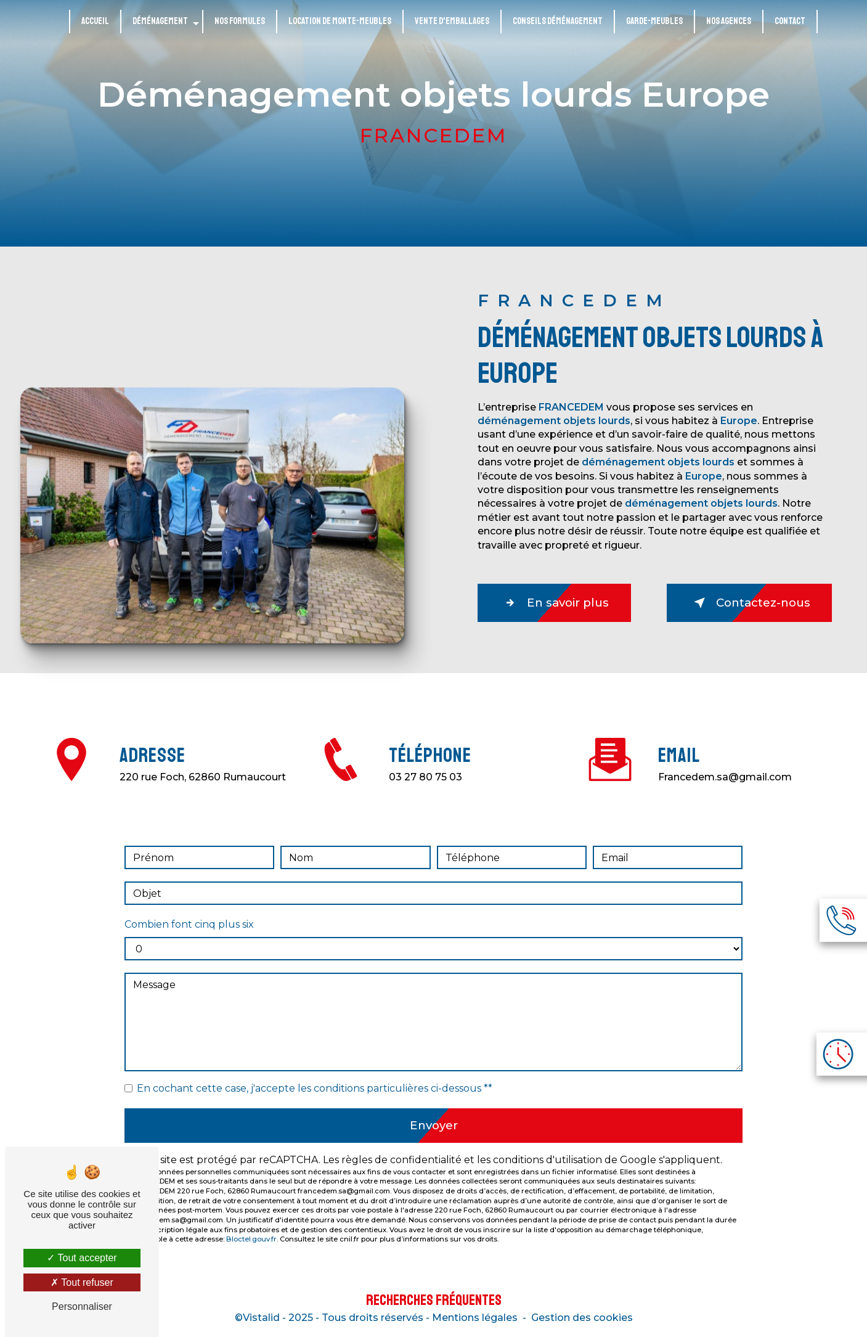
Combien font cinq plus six (189, 910)
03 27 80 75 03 (425, 791)
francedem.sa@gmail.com (725, 763)
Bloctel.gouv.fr (251, 1226)
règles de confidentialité (401, 1147)
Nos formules (239, 21)
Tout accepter (81, 1258)
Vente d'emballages (452, 21)
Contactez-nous (744, 602)
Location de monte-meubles (339, 21)
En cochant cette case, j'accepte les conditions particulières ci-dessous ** (314, 1074)
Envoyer (434, 1112)
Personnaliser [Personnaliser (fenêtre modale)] (82, 1306)
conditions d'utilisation (547, 1147)
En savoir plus (559, 602)
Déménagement (160, 21)
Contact (790, 21)
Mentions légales (475, 1320)
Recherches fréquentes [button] (434, 1302)
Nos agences (728, 21)
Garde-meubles (654, 21)
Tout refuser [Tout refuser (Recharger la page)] (82, 1282)
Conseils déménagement (558, 21)
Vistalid (261, 1320)
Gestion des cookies (582, 1320)
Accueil (95, 21)
